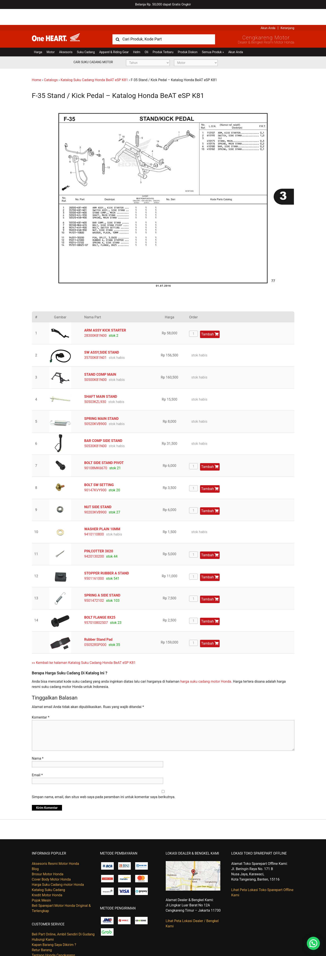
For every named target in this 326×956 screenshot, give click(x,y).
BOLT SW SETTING (99, 469)
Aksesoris (65, 36)
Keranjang (287, 12)
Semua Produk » (213, 36)
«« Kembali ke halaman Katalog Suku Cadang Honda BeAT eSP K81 (84, 647)
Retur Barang (42, 934)
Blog (35, 853)
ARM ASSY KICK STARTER (105, 314)
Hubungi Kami (43, 923)
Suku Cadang (86, 36)
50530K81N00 (95, 430)
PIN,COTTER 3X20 (98, 535)
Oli (146, 36)
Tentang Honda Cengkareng (53, 939)
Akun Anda (268, 12)
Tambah (210, 318)
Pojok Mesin (41, 884)
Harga (38, 36)
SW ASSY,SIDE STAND (101, 336)
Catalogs (51, 64)
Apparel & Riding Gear (114, 36)
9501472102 (94, 585)
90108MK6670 (95, 452)
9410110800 (94, 518)
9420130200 (94, 540)
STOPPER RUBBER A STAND (106, 557)
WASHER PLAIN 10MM (102, 513)
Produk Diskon (187, 36)
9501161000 (94, 562)
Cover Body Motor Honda (51, 863)
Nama (38, 743)
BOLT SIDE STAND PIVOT (104, 447)
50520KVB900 (95, 408)
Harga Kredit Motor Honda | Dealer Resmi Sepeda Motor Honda (63, 23)
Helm (136, 36)
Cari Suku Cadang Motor (93, 46)
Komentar (41, 702)
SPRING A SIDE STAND (102, 579)
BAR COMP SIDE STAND (103, 425)
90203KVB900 (95, 496)
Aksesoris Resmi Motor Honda (55, 848)
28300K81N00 (95, 320)
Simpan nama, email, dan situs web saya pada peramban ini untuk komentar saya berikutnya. (103, 781)
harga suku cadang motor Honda (205, 665)
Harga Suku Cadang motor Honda (58, 869)
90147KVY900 (95, 474)
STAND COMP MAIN (100, 358)
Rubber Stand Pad (98, 623)
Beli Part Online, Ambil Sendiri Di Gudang (63, 918)
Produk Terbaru (163, 36)
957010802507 (96, 607)
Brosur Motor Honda (48, 858)
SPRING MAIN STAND (101, 403)
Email (37, 759)
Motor (51, 36)
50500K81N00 (95, 364)
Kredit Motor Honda (47, 879)
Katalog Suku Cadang (48, 874)
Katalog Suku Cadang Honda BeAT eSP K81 (94, 64)
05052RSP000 (95, 629)
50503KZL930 (95, 386)
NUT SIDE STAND (98, 491)
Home (36, 64)
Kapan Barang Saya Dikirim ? (54, 929)
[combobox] (164, 23)
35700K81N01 (95, 342)
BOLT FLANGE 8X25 (100, 601)
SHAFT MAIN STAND (100, 381)
